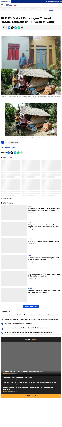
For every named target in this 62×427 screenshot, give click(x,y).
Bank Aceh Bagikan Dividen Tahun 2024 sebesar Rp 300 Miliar (23, 371)
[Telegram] (15, 27)
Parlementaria (24, 9)
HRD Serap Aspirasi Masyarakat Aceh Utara (43, 241)
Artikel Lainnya (31, 396)
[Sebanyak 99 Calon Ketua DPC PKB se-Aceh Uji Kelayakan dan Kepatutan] (14, 295)
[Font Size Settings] (4, 27)
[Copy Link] (22, 27)
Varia (29, 255)
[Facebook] (9, 27)
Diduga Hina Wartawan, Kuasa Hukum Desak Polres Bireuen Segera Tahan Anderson (44, 209)
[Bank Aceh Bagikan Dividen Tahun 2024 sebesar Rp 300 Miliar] (31, 359)
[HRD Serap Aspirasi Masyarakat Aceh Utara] (14, 245)
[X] (12, 27)
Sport (56, 9)
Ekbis (45, 9)
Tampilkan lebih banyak (31, 306)
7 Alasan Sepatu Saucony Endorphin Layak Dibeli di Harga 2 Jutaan (43, 259)
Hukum (10, 9)
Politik (16, 9)
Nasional (39, 9)
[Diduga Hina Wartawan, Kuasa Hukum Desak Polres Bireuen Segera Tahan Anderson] (14, 212)
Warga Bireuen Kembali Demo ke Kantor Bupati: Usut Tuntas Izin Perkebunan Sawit (43, 226)
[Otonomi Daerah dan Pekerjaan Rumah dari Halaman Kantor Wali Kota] (14, 278)
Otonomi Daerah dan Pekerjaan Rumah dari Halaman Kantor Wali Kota (44, 275)
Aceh (29, 222)
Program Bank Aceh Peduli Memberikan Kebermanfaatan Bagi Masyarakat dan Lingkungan (28, 388)
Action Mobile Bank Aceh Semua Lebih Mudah (17, 377)
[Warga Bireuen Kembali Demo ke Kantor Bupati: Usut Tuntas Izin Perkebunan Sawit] (14, 229)
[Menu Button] (2, 5)
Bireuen (7, 147)
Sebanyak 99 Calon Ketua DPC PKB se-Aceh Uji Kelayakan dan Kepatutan (44, 292)
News (51, 9)
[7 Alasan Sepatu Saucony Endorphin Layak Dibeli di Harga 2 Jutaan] (14, 262)
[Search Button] (59, 5)
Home (3, 9)
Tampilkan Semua (13, 142)
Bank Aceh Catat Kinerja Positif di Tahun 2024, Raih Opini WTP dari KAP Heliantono (29, 383)
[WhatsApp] (19, 27)
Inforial (32, 9)
